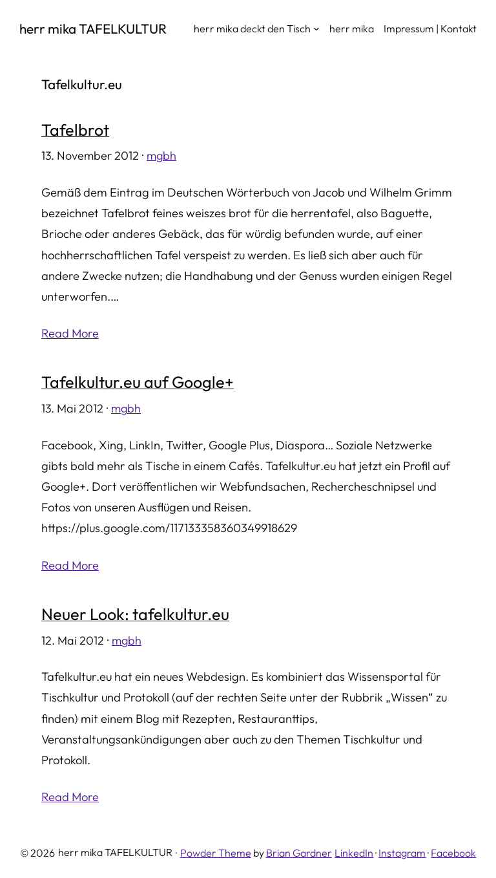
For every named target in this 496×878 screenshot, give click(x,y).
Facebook (453, 852)
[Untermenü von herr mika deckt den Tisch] (316, 28)
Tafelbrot (75, 131)
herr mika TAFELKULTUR (93, 28)
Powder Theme (215, 852)
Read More (70, 333)
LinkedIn (354, 852)
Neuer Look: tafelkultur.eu (135, 615)
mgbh (161, 155)
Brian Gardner (299, 852)
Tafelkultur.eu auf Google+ (137, 383)
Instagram (402, 852)
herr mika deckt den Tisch (252, 28)
